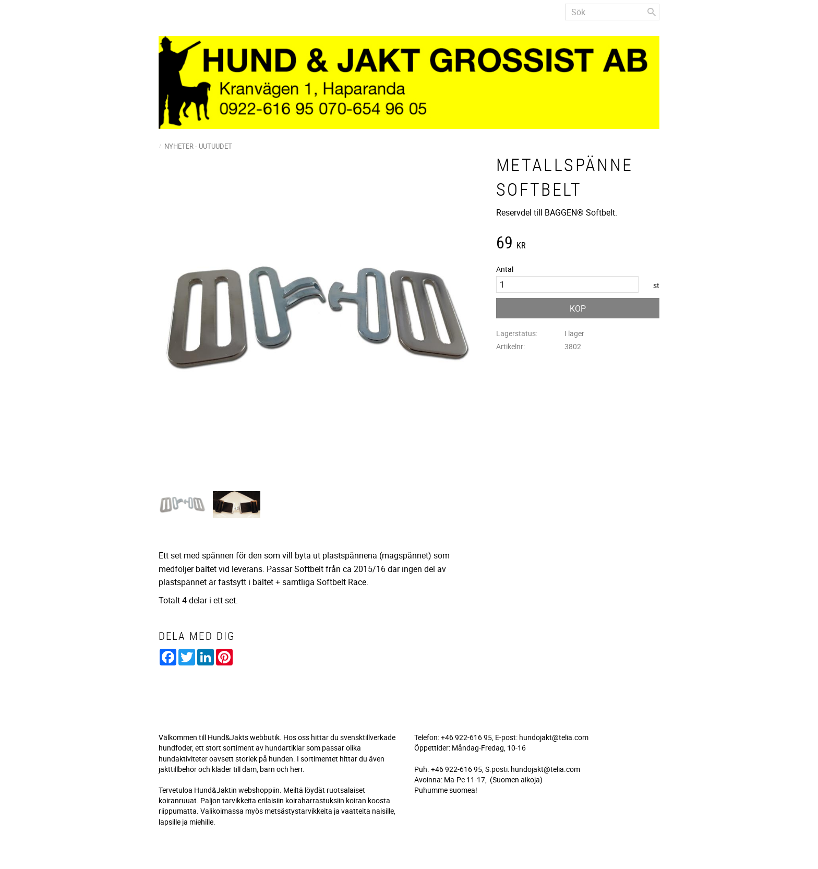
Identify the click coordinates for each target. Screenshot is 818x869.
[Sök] (651, 12)
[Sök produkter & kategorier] (612, 12)
